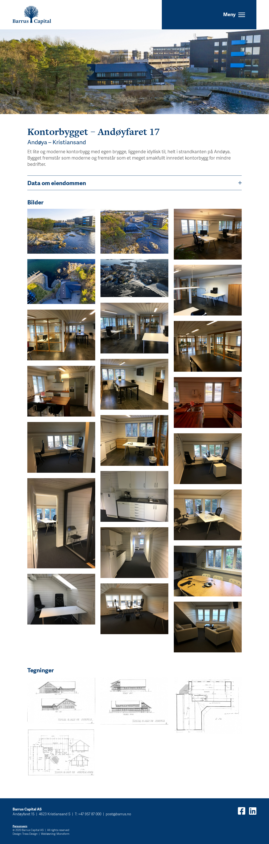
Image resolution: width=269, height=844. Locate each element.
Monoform (63, 834)
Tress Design (30, 834)
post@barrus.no (118, 813)
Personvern (20, 826)
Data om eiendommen (134, 183)
